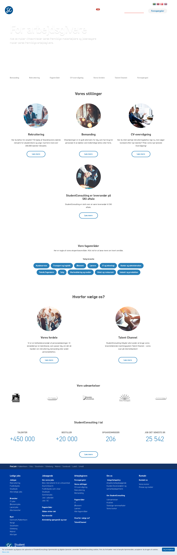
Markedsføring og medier (80, 272)
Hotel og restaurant (105, 272)
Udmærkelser (112, 499)
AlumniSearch (47, 486)
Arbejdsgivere (80, 475)
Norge (12, 522)
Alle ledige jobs (16, 491)
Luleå (74, 466)
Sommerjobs (47, 494)
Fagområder (55, 77)
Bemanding (14, 77)
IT (75, 502)
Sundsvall (66, 466)
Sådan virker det (49, 511)
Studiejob (13, 489)
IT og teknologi (108, 265)
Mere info (5, 552)
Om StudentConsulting (116, 495)
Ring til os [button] (51, 52)
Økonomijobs (15, 504)
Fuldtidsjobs (15, 486)
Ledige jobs (92, 11)
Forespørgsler (157, 10)
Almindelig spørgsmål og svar (54, 519)
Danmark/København (18, 519)
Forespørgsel (142, 77)
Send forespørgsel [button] (24, 52)
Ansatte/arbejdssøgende (116, 483)
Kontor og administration (131, 265)
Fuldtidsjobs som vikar (51, 489)
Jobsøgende (47, 475)
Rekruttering (34, 77)
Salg (62, 272)
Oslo (31, 466)
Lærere (93, 265)
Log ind (143, 4)
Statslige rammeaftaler (116, 505)
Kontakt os (129, 4)
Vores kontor (112, 508)
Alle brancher (15, 510)
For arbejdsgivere (134, 11)
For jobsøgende (112, 11)
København (22, 466)
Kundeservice (41, 265)
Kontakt (142, 475)
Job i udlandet (47, 497)
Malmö (57, 466)
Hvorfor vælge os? (82, 518)
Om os (137, 4)
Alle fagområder (81, 511)
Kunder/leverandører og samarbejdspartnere (116, 487)
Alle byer (13, 534)
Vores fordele (99, 77)
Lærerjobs (14, 507)
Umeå (81, 466)
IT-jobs (12, 501)
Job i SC (45, 500)
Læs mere (36, 154)
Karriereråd (47, 515)
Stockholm (39, 466)
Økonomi (80, 265)
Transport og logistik (61, 265)
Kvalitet (110, 502)
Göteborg (49, 466)
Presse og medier (146, 487)
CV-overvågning (76, 77)
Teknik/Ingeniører (46, 272)
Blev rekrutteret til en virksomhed (56, 483)
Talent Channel (121, 77)
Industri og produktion (129, 272)
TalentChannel (80, 522)
